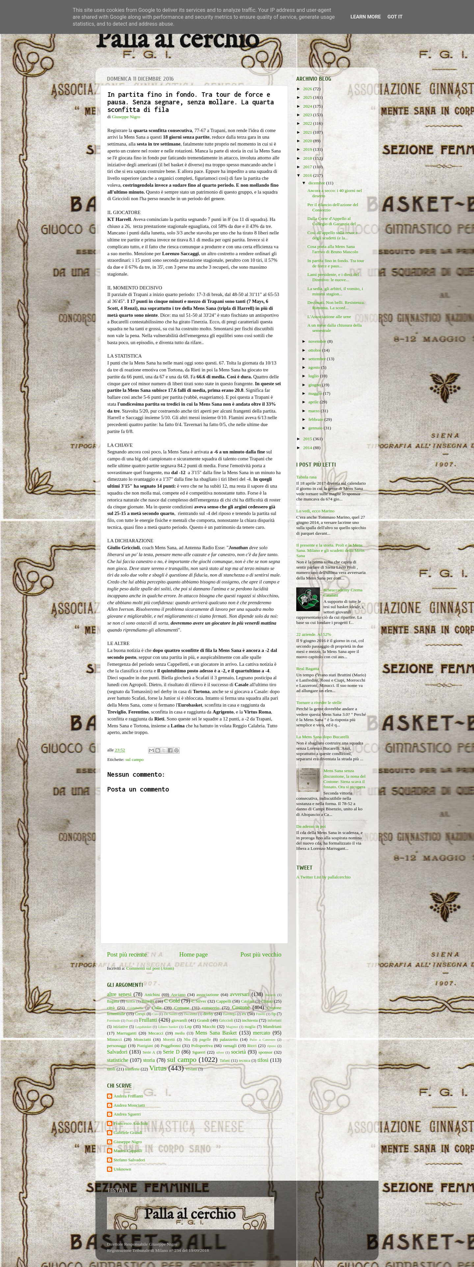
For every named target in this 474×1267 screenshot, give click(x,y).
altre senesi (119, 994)
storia (149, 1060)
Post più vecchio (260, 954)
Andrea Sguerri (127, 1114)
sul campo (134, 759)
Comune (181, 1007)
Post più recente (127, 954)
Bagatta (113, 1001)
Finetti (260, 1014)
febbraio (316, 419)
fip (273, 1013)
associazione (208, 994)
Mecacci (155, 1033)
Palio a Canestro (263, 1039)
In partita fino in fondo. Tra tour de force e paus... (335, 263)
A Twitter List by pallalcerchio (323, 877)
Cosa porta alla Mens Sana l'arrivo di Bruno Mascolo (332, 249)
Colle (156, 1007)
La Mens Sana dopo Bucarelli (322, 736)
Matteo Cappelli (128, 1150)
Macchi (208, 1026)
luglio (314, 375)
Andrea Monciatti (129, 1105)
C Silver (199, 1001)
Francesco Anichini (131, 1123)
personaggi (116, 1045)
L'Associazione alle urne (329, 316)
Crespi (140, 1013)
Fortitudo (113, 1020)
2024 (308, 106)
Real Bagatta (307, 668)
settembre (317, 358)
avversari (239, 994)
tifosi (262, 1060)
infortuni (275, 1020)
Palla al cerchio (177, 40)
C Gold (172, 1001)
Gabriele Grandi (128, 1132)
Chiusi (267, 1001)
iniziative (120, 1026)
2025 (308, 97)
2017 (308, 166)
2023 (308, 114)
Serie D (171, 1052)
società (238, 1052)
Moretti (169, 1039)
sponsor (265, 1052)
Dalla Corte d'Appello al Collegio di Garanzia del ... (333, 221)
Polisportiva (202, 1045)
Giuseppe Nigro (128, 1141)
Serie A (149, 1052)
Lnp (188, 1026)
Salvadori (117, 1052)
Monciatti (142, 1039)
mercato (261, 1033)
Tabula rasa (306, 476)
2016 (308, 175)
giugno (315, 384)
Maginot (232, 1027)
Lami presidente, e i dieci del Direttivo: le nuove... (333, 277)
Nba (187, 1039)
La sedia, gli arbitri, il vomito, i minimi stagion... (335, 291)
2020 (308, 140)
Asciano (178, 994)
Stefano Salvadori (129, 1159)
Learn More (366, 17)
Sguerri (198, 1052)
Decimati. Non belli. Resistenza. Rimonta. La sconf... (336, 305)
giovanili (179, 1020)
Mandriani (272, 1026)
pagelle (205, 1039)
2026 (308, 88)
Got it (395, 17)
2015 (308, 438)
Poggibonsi (171, 1045)
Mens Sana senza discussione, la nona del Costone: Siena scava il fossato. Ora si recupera (344, 778)
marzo (314, 410)
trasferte (132, 1068)
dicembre (317, 182)
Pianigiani (145, 1045)
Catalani (247, 1001)
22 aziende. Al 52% (313, 634)
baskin (130, 1001)
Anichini (152, 994)
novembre (317, 341)
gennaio (316, 427)
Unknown (122, 1169)
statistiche (117, 1060)
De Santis (171, 1014)
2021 (308, 132)
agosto (314, 367)
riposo (271, 1046)
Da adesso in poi (311, 826)
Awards (270, 995)
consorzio (210, 1007)
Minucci (114, 1039)
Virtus (158, 1068)
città (111, 1007)
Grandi (203, 1020)
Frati (129, 1020)
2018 (308, 158)
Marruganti (127, 1033)
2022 (308, 123)
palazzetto (229, 1039)
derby (208, 1013)
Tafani (225, 1060)
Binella (148, 1001)
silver (220, 1052)
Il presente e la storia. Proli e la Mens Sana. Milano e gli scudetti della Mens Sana (330, 550)
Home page (193, 954)
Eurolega (229, 1014)
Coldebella (135, 1008)
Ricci (252, 1045)
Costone (241, 1008)
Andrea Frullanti (128, 1095)
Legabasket (143, 1027)
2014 (308, 447)
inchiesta (250, 1020)
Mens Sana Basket (216, 1033)
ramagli (230, 1045)
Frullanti (148, 1020)
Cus (155, 1014)
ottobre (315, 350)
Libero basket (168, 1027)
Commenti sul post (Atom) (150, 968)
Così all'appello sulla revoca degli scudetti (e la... (332, 235)
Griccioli (226, 1020)
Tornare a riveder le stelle (319, 702)
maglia (250, 1026)
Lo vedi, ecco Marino (315, 510)
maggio (315, 393)
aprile (314, 401)
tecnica (244, 1060)
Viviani (192, 1069)
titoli (111, 1068)
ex (244, 1013)
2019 (308, 149)
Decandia (190, 1014)
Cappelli (223, 1001)
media (180, 1033)
